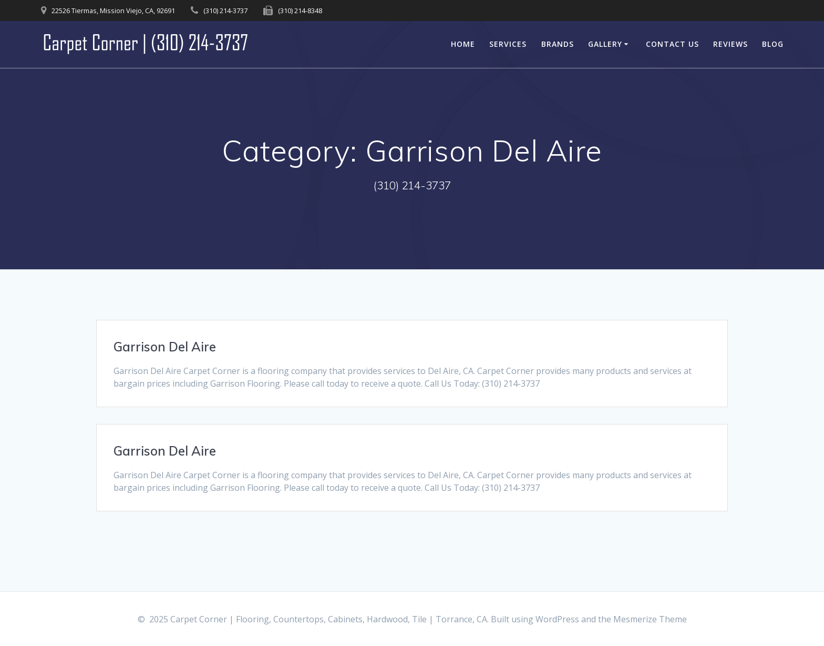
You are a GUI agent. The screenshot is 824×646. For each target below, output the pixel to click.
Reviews (730, 44)
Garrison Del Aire (165, 347)
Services (508, 44)
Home (463, 44)
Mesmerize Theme (650, 619)
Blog (773, 44)
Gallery (605, 44)
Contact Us (672, 44)
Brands (557, 44)
